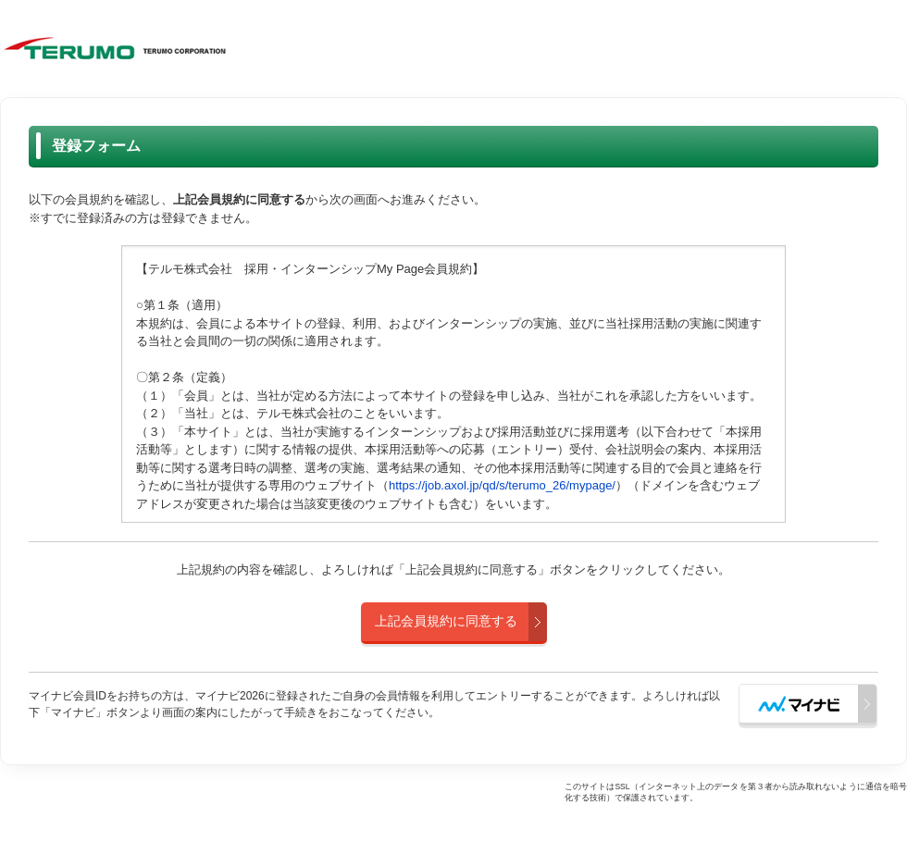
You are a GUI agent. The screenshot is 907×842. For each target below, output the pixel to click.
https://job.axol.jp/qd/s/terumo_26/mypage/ (502, 485)
